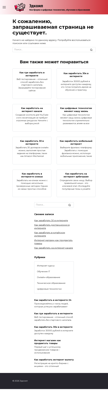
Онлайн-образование (48, 277)
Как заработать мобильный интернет (76, 142)
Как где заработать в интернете (32, 74)
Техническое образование (51, 283)
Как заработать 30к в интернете (76, 74)
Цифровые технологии (49, 289)
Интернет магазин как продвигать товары (47, 341)
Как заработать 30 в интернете (32, 142)
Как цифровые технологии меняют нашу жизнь (76, 109)
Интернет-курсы (46, 265)
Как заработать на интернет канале (32, 109)
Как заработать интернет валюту (54, 359)
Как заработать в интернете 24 (52, 300)
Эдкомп (36, 5)
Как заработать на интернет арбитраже (76, 175)
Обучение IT (43, 271)
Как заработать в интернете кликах (32, 175)
